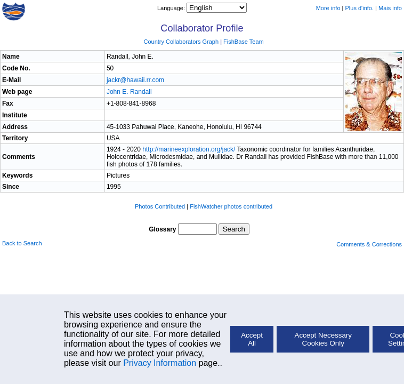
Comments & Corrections (369, 244)
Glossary (162, 229)
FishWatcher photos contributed (231, 206)
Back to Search (22, 243)
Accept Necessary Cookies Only (323, 339)
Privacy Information (159, 362)
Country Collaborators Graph (181, 41)
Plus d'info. (359, 8)
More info (328, 8)
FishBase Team (243, 41)
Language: (172, 8)
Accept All (252, 339)
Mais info (390, 8)
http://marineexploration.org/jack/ (188, 149)
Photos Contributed (160, 206)
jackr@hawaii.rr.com (135, 80)
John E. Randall (129, 91)
